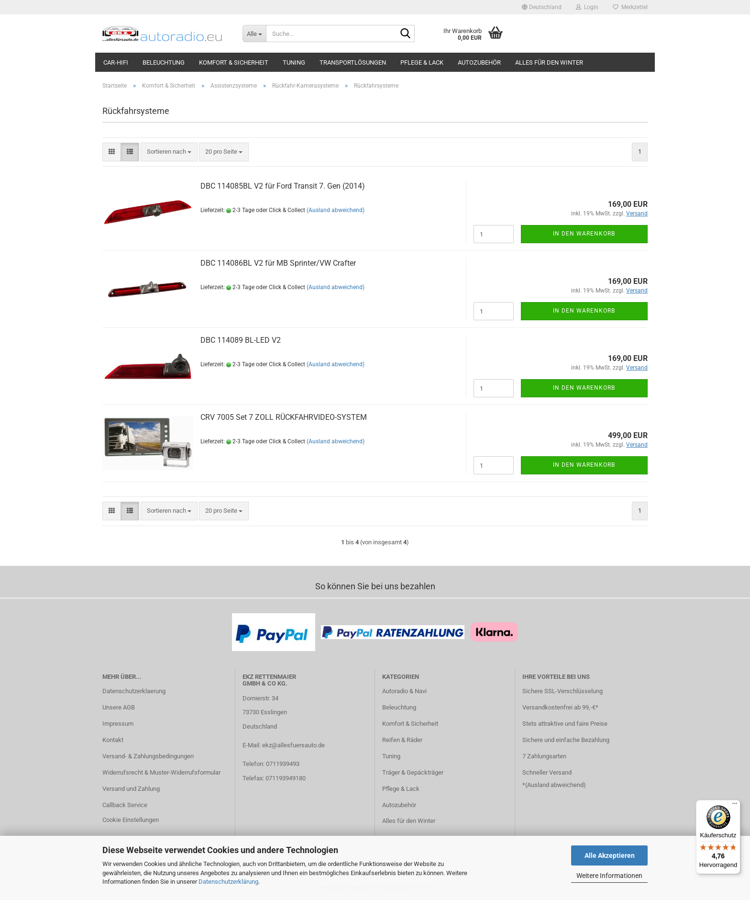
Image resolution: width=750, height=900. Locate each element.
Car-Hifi (115, 62)
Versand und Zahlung (131, 788)
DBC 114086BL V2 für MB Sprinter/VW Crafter (278, 263)
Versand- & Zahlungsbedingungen (148, 756)
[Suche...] (254, 33)
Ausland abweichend (555, 784)
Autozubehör (479, 62)
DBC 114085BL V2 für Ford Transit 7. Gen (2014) (282, 186)
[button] (542, 7)
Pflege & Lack (421, 62)
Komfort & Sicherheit (233, 62)
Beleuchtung (164, 62)
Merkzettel (630, 7)
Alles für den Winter (549, 62)
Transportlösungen (353, 62)
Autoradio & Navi (404, 691)
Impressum (117, 723)
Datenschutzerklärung (228, 881)
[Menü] (734, 805)
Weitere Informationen (609, 875)
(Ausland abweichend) (335, 210)
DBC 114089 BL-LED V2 (240, 340)
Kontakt (112, 739)
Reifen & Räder (402, 739)
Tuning (294, 62)
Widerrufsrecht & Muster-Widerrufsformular (161, 772)
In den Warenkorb (584, 233)
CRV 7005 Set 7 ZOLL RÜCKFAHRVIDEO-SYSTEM (283, 417)
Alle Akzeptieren (610, 855)
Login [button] (587, 7)
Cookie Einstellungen (130, 819)
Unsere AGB (118, 707)
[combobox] (169, 152)
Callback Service (124, 805)
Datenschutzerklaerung (133, 691)
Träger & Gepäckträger (412, 772)
